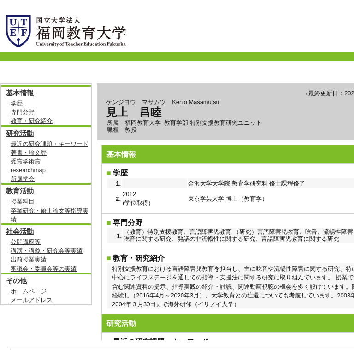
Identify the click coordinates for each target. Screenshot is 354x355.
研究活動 (20, 133)
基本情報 (20, 93)
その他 (16, 281)
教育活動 (20, 191)
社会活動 (20, 231)
